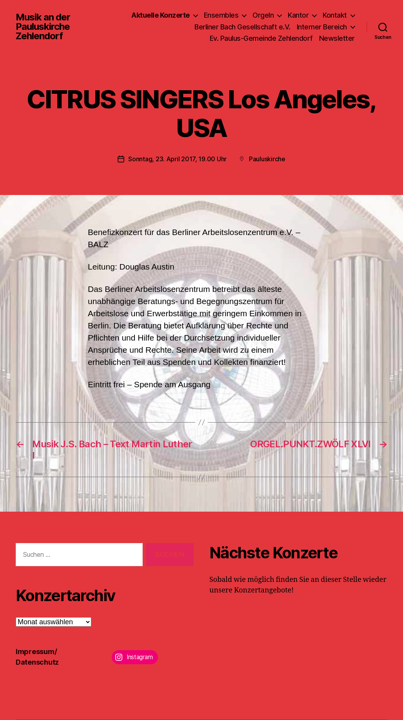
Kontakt (335, 15)
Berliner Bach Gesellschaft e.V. (242, 27)
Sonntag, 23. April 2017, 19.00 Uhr (177, 159)
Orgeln (263, 15)
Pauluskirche (267, 159)
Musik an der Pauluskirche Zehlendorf (43, 27)
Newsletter (337, 38)
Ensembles (221, 15)
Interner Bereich (322, 27)
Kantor (298, 15)
